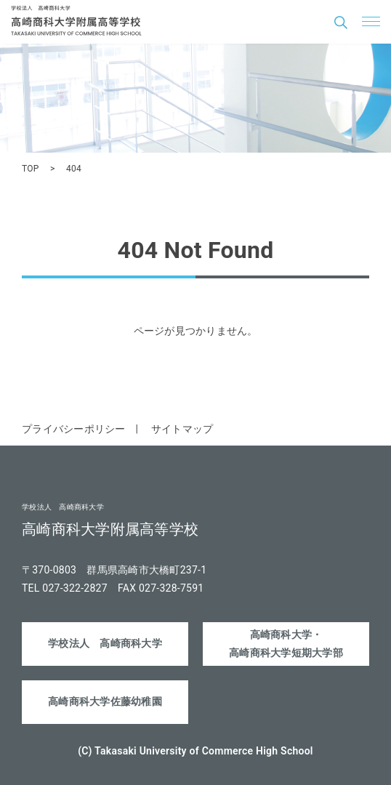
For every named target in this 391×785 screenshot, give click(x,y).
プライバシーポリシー (74, 429)
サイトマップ (182, 429)
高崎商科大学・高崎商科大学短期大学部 (286, 644)
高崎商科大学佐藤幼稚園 (105, 701)
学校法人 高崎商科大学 (105, 643)
